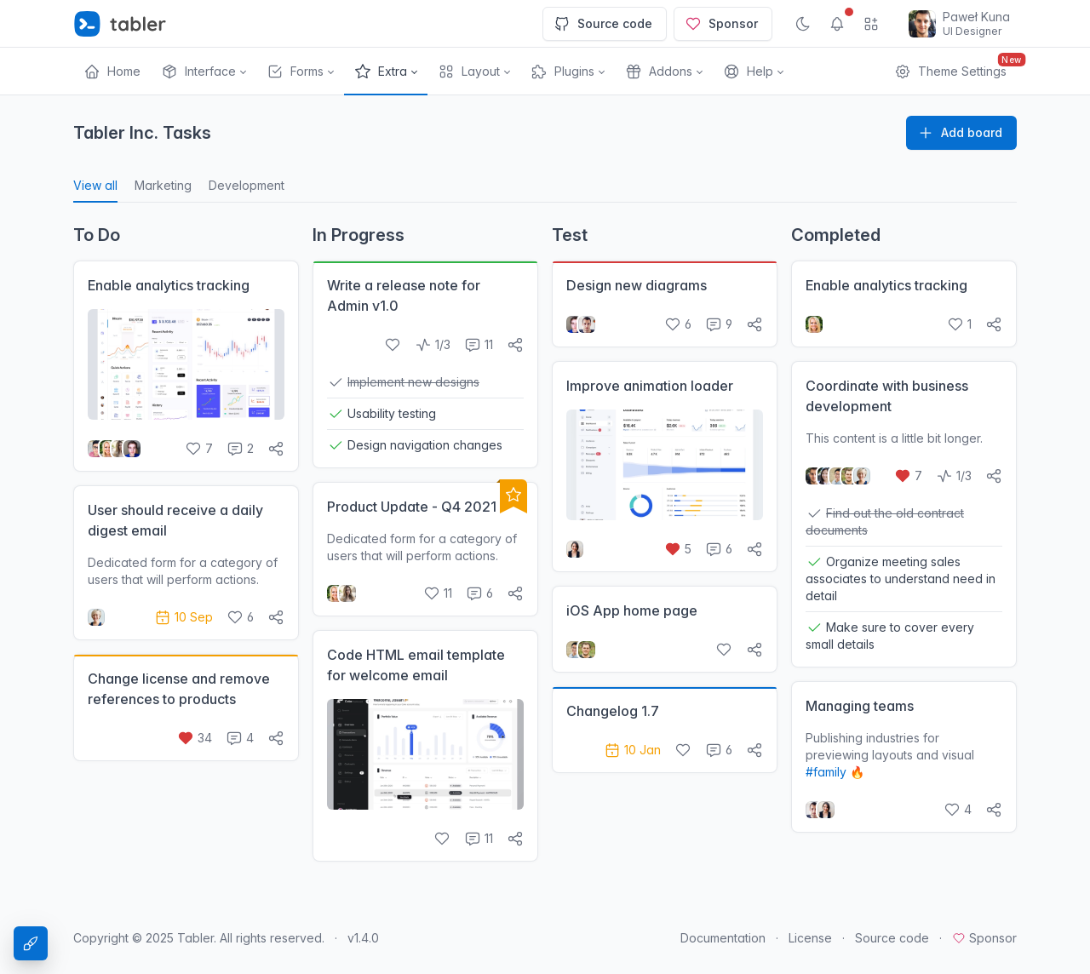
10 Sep (183, 617)
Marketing (163, 185)
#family (826, 772)
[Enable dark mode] (803, 24)
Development (246, 185)
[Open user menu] (959, 24)
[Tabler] (120, 23)
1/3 (432, 344)
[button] (203, 71)
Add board (959, 132)
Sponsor (721, 23)
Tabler (195, 938)
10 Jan (632, 749)
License (810, 938)
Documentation (723, 938)
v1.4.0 (363, 938)
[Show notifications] (837, 24)
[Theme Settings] (31, 943)
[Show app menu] (871, 24)
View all (95, 185)
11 (478, 344)
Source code (603, 23)
